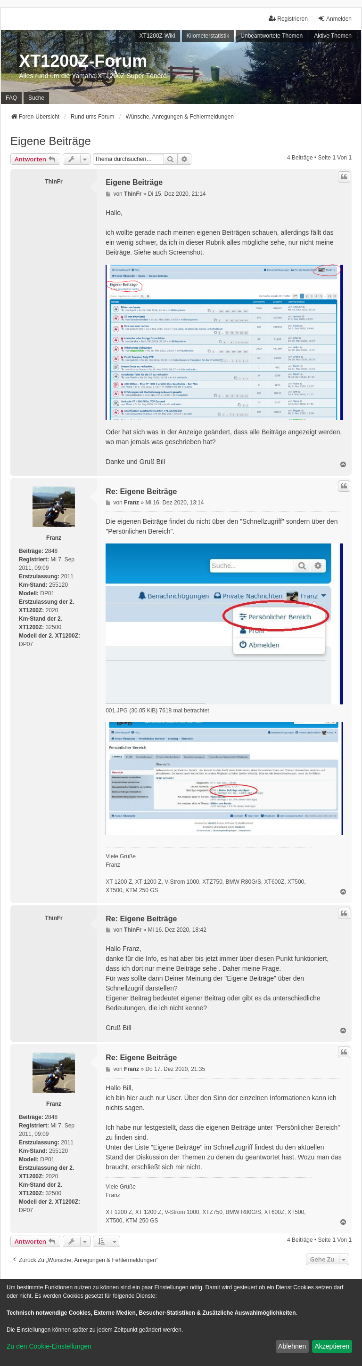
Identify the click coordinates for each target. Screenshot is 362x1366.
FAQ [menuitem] (11, 98)
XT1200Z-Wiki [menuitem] (157, 35)
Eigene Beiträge (50, 141)
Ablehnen (292, 1346)
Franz (53, 538)
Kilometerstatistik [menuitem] (208, 35)
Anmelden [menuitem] (335, 18)
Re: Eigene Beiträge (141, 491)
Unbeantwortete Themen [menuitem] (271, 35)
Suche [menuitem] (36, 98)
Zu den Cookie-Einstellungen (49, 1346)
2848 (51, 551)
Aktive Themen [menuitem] (333, 35)
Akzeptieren (331, 1346)
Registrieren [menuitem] (288, 18)
